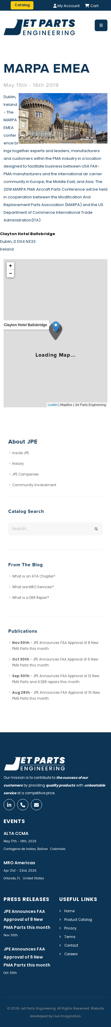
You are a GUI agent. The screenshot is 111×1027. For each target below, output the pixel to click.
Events (14, 821)
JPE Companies (25, 474)
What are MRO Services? (33, 587)
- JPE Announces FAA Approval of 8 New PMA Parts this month (55, 645)
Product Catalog (78, 919)
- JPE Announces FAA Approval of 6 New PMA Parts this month (55, 662)
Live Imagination (67, 1016)
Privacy (70, 928)
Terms (69, 936)
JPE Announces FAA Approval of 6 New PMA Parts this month (27, 957)
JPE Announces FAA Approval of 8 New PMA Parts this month (27, 919)
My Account (66, 6)
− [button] (10, 273)
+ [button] (10, 265)
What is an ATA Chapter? (33, 576)
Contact (71, 945)
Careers (71, 954)
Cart (92, 6)
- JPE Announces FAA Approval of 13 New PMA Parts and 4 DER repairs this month (55, 679)
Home (69, 911)
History (18, 463)
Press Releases (26, 899)
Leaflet (53, 404)
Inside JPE (20, 453)
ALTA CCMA (16, 833)
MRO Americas (19, 863)
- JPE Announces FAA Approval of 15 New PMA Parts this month (56, 695)
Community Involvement (34, 485)
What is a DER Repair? (30, 597)
